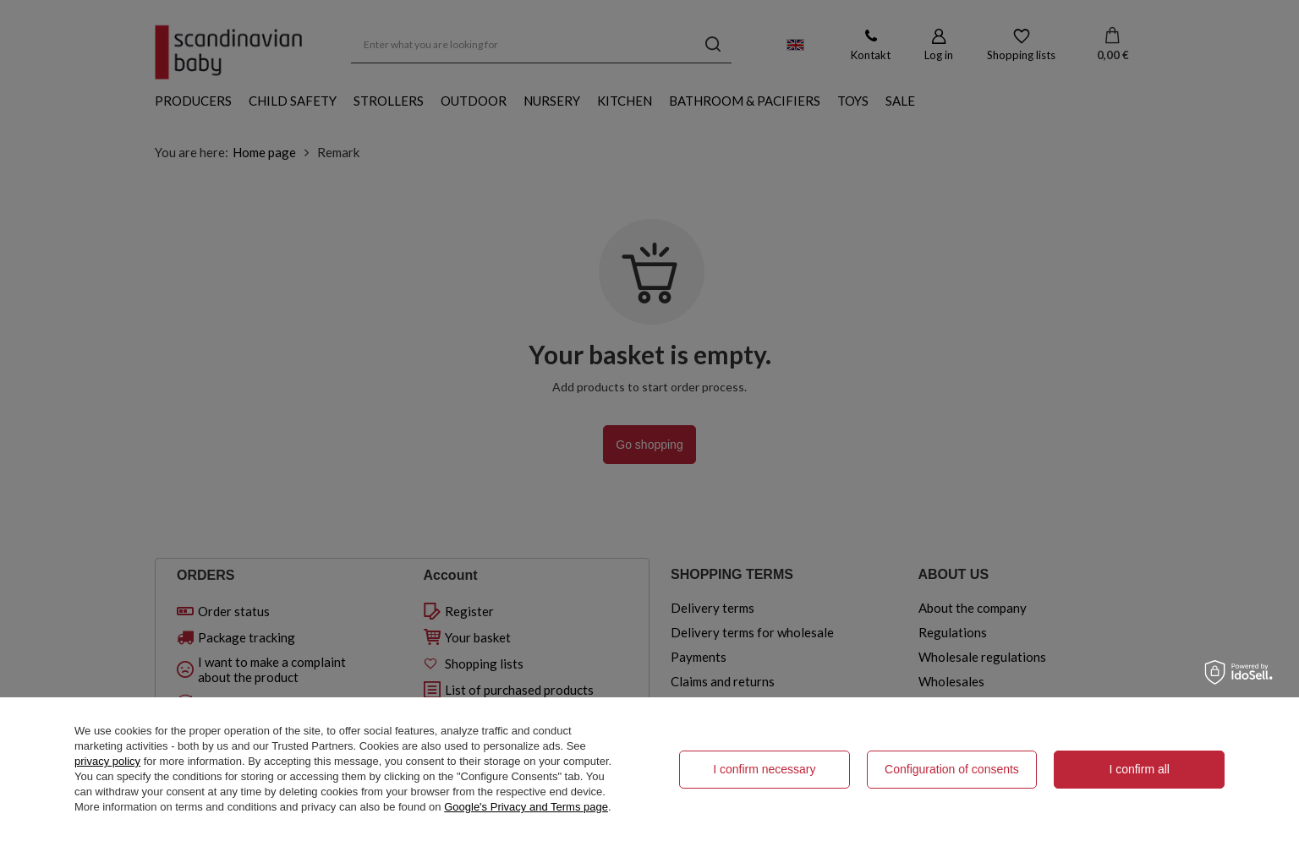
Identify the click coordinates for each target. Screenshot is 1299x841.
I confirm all (1139, 769)
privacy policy (107, 761)
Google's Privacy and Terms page (526, 806)
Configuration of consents (952, 769)
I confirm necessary (764, 769)
